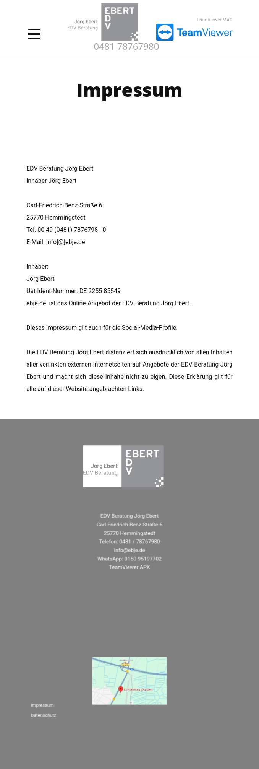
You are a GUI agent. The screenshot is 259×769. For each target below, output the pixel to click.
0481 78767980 (126, 46)
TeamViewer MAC (214, 20)
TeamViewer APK (129, 567)
